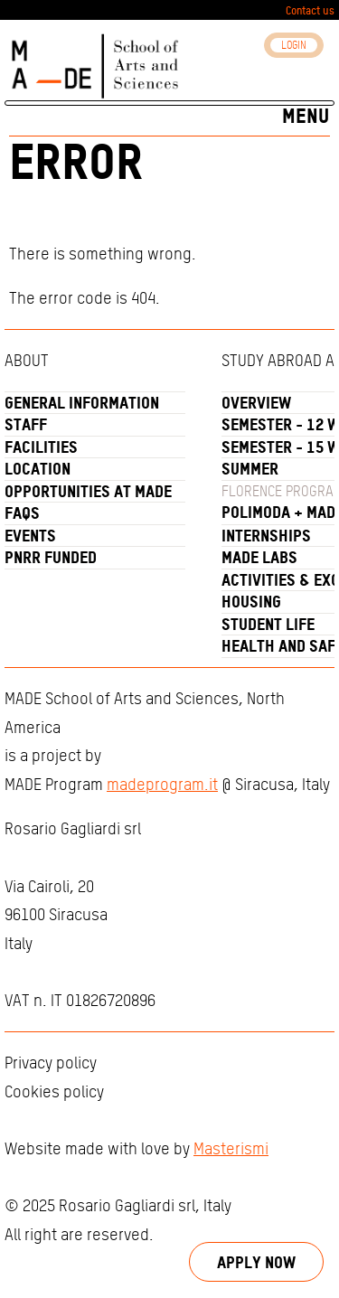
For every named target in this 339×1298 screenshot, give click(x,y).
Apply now (256, 1262)
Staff (26, 426)
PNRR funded (51, 559)
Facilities (41, 447)
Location (38, 470)
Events (30, 536)
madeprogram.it (162, 785)
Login (293, 45)
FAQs (22, 514)
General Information (82, 403)
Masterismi (230, 1149)
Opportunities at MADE (88, 492)
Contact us (310, 10)
